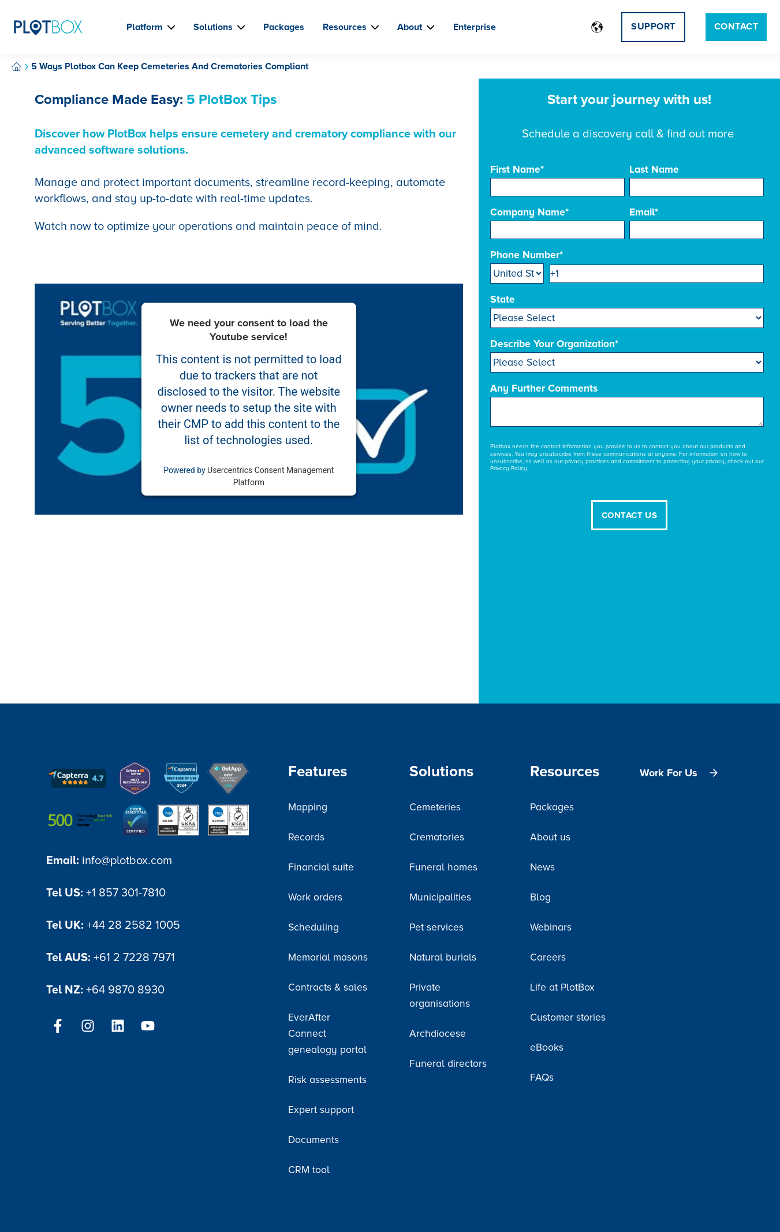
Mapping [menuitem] (307, 807)
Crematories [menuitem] (436, 837)
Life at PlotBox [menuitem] (562, 987)
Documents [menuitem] (313, 1140)
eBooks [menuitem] (546, 1047)
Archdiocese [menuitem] (437, 1034)
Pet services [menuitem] (436, 927)
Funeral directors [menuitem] (448, 1064)
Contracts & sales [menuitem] (327, 987)
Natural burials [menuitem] (442, 957)
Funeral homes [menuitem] (443, 867)
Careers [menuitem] (548, 957)
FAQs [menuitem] (542, 1077)
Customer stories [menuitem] (568, 1017)
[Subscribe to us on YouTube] (147, 1025)
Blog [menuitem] (540, 897)
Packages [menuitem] (552, 807)
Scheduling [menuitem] (313, 927)
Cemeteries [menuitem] (435, 807)
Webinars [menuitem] (551, 927)
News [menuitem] (542, 867)
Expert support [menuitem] (321, 1110)
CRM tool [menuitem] (309, 1170)
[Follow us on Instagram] (87, 1025)
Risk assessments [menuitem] (327, 1080)
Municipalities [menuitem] (440, 897)
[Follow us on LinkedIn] (117, 1025)
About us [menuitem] (550, 837)
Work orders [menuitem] (315, 897)
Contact (736, 26)
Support (653, 26)
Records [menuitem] (306, 837)
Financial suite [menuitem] (321, 867)
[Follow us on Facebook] (57, 1025)
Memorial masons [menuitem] (328, 957)
